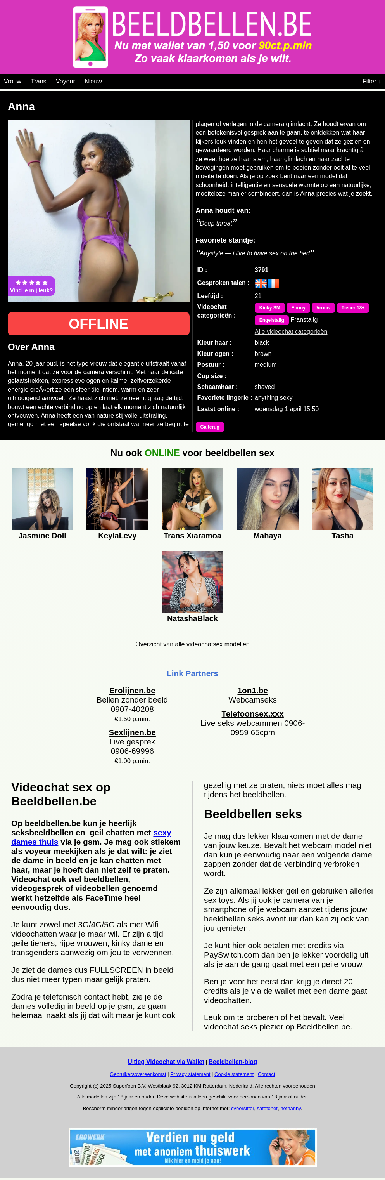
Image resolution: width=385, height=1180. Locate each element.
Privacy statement (190, 1074)
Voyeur (65, 81)
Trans (38, 81)
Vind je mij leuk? (31, 286)
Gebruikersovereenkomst (138, 1074)
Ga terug (209, 427)
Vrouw (12, 81)
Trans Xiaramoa (192, 535)
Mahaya (267, 535)
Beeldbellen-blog (233, 1062)
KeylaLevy (117, 535)
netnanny (290, 1108)
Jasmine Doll (42, 535)
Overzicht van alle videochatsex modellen (192, 644)
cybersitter (242, 1108)
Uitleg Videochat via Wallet (166, 1062)
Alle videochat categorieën (291, 331)
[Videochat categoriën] (107, 79)
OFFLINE (98, 324)
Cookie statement (234, 1074)
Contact (266, 1074)
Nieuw (93, 81)
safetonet (267, 1108)
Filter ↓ (372, 81)
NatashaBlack (192, 618)
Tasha (343, 535)
